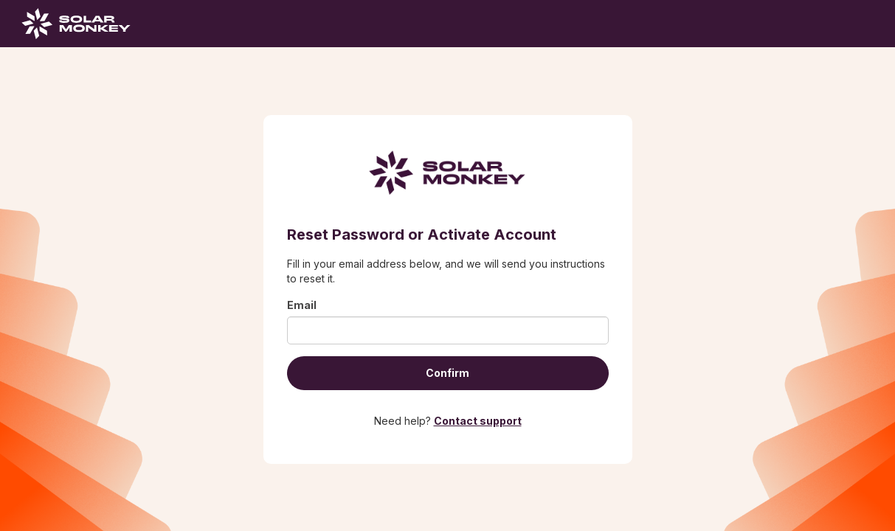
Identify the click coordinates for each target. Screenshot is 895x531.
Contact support (478, 420)
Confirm (447, 373)
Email (302, 305)
